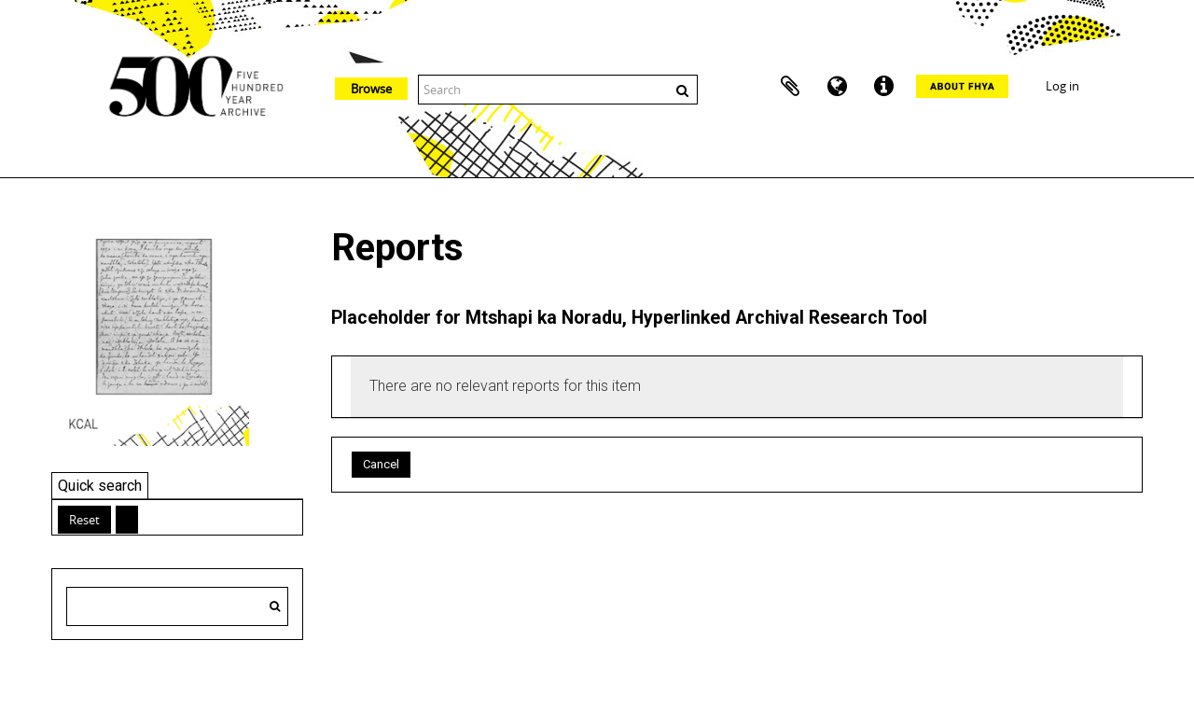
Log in (1062, 85)
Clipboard (790, 86)
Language (836, 86)
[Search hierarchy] (177, 606)
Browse (371, 88)
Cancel (381, 464)
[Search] (274, 606)
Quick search (100, 485)
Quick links (883, 86)
